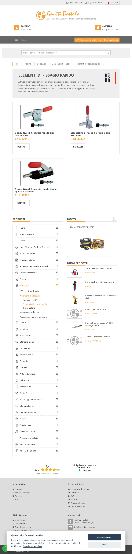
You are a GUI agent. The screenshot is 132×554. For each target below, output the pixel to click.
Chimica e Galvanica (29, 431)
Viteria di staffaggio (30, 291)
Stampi (23, 279)
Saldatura (24, 380)
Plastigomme (26, 425)
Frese (22, 240)
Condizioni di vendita (80, 489)
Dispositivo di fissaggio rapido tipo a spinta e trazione (35, 190)
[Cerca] (108, 52)
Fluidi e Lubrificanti (28, 444)
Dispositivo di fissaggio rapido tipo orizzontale (35, 134)
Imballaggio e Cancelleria (31, 399)
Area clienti (20, 520)
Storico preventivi (23, 530)
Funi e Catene (26, 393)
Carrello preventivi (23, 527)
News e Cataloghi (22, 492)
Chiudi (104, 545)
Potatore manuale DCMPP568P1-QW (101, 296)
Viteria (23, 322)
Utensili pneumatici (28, 412)
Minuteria (24, 329)
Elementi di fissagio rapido (35, 304)
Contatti (18, 489)
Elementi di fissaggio (30, 295)
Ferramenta (25, 348)
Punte (22, 227)
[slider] (50, 469)
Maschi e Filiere (27, 234)
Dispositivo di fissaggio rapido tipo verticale (90, 134)
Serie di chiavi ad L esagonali (99, 282)
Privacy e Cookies (79, 503)
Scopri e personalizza (32, 546)
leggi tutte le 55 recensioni (47, 473)
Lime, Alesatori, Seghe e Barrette (34, 247)
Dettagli (22, 146)
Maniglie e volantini (30, 312)
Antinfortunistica (27, 374)
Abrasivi (23, 367)
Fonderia (24, 361)
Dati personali (21, 523)
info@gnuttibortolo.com (84, 527)
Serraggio (24, 285)
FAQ (72, 496)
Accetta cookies (104, 537)
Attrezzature (25, 386)
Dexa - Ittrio (24, 551)
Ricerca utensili (109, 40)
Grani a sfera (29, 308)
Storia (17, 499)
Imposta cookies (78, 506)
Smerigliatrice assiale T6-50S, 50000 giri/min (99, 324)
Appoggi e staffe (30, 300)
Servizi (74, 499)
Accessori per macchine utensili (34, 266)
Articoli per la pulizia (29, 438)
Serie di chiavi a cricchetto (98, 268)
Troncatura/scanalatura (97, 336)
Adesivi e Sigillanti (28, 450)
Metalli (23, 418)
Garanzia (75, 492)
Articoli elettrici (26, 354)
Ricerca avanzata (86, 40)
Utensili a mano (27, 341)
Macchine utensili (28, 260)
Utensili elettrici (27, 406)
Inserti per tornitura (28, 253)
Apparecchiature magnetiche (34, 317)
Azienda (18, 496)
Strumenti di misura (28, 272)
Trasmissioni (25, 335)
